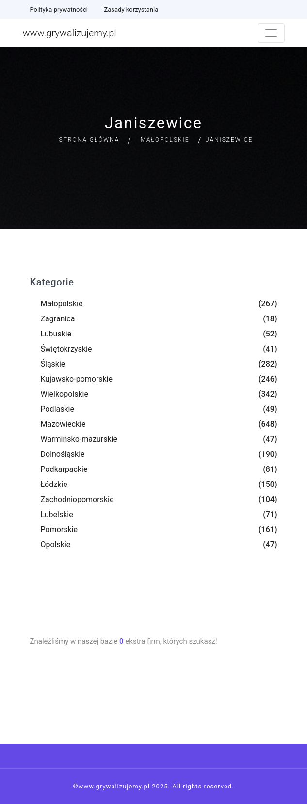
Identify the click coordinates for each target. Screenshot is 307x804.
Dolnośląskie (63, 454)
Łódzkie (54, 484)
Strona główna (89, 139)
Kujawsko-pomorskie (77, 379)
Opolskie (56, 544)
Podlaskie (57, 409)
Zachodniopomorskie (77, 499)
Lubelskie (57, 514)
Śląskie (53, 363)
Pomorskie (59, 529)
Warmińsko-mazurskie (79, 439)
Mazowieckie (63, 424)
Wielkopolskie (64, 394)
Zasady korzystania (131, 9)
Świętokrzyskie (66, 348)
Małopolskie (165, 139)
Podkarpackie (64, 469)
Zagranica (58, 318)
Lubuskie (56, 333)
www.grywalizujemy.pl (69, 33)
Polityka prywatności (59, 9)
